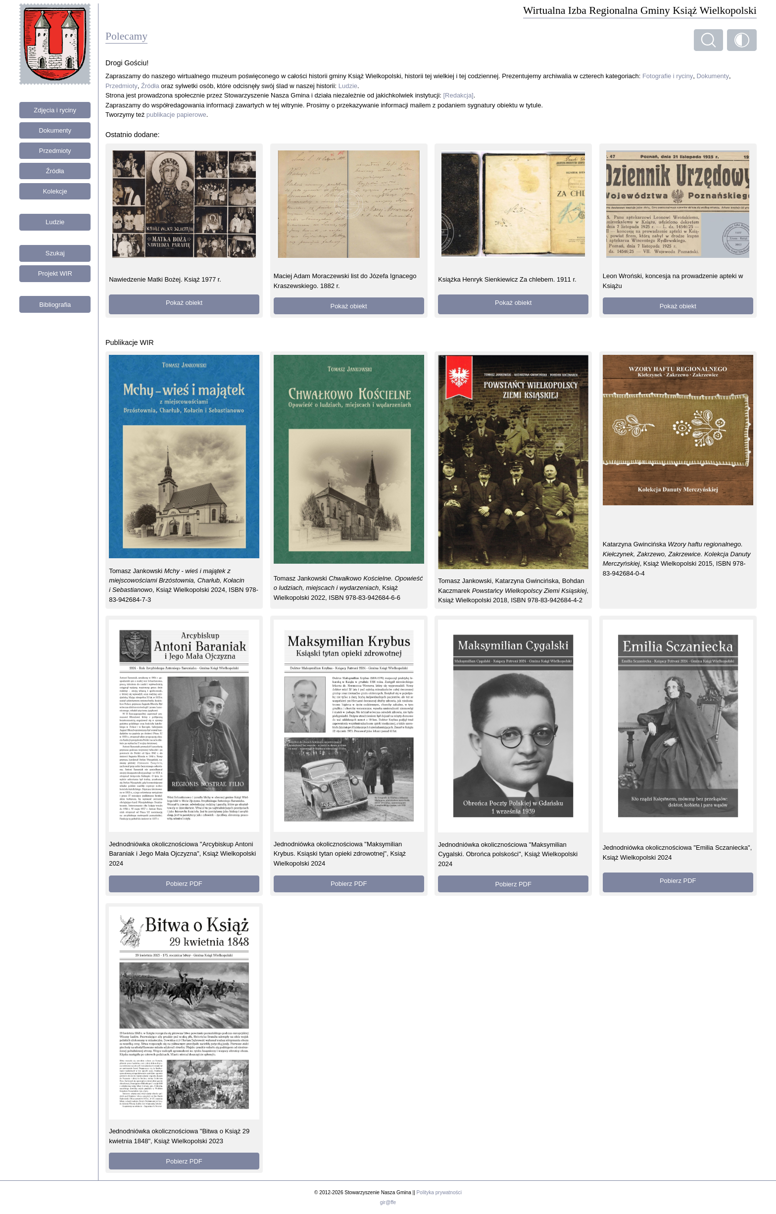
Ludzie (55, 222)
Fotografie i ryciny (667, 76)
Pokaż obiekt (184, 302)
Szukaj (55, 253)
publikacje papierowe (176, 114)
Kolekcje (55, 191)
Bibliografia (55, 304)
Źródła (55, 171)
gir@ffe (388, 1202)
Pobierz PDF (184, 883)
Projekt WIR (55, 273)
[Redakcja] (458, 95)
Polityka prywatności (439, 1192)
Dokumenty (55, 130)
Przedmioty (55, 150)
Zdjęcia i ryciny (55, 110)
